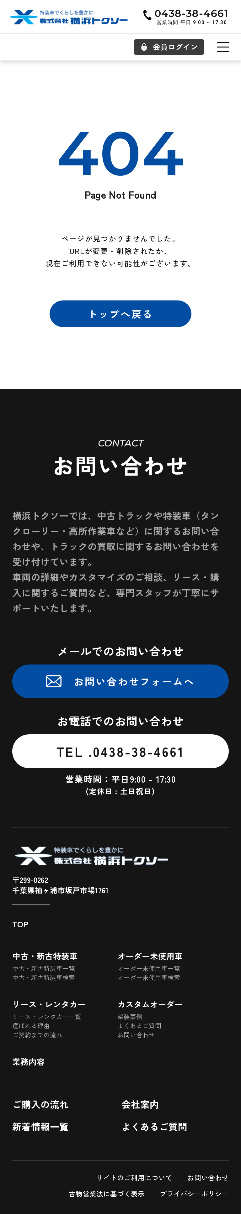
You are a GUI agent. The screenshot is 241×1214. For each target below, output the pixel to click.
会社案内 (140, 1104)
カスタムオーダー (150, 1004)
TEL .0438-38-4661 (120, 751)
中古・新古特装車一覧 (43, 968)
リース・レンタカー (49, 1004)
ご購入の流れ (40, 1104)
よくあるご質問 (139, 1026)
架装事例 (129, 1016)
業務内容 (28, 1061)
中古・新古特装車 (45, 956)
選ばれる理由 (31, 1026)
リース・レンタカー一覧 (46, 1016)
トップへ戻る (121, 313)
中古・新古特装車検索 (43, 977)
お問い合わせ (136, 1035)
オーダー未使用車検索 (148, 977)
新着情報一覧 (40, 1126)
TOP (20, 924)
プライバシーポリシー (194, 1193)
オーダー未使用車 (150, 956)
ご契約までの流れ (37, 1035)
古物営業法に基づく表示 (107, 1193)
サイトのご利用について (134, 1177)
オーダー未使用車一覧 (148, 968)
